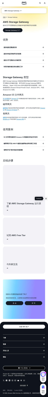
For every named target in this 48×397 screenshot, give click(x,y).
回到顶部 (24, 385)
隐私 (4, 390)
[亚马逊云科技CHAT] (43, 374)
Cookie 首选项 (18, 390)
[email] (24, 381)
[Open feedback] (46, 198)
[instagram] (12, 381)
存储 (4, 17)
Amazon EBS (20, 119)
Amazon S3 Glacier (11, 110)
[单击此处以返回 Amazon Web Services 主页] (24, 3)
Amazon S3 (14, 98)
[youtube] (18, 381)
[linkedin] (9, 381)
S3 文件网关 (6, 98)
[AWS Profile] (45, 3)
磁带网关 (5, 108)
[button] (13, 10)
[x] (3, 381)
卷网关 (5, 117)
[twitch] (15, 381)
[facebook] (6, 381)
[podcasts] (21, 381)
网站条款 (9, 390)
